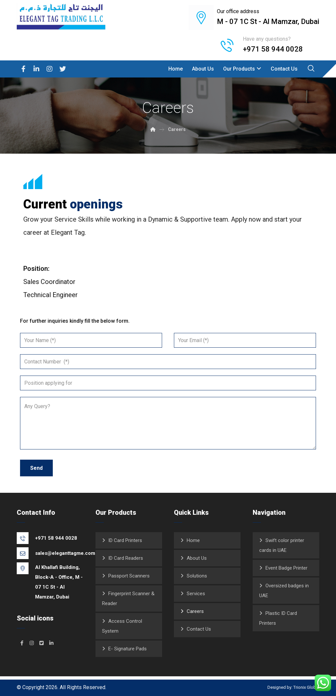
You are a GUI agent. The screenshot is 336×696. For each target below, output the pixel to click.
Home (193, 540)
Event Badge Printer (286, 568)
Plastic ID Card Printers (278, 618)
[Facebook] (23, 69)
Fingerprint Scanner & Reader (128, 598)
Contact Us (199, 629)
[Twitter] (62, 69)
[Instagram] (49, 69)
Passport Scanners (129, 576)
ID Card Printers (125, 540)
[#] (22, 643)
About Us (197, 558)
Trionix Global (306, 687)
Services (196, 594)
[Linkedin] (36, 69)
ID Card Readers (125, 558)
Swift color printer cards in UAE (281, 545)
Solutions (197, 576)
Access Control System (122, 626)
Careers (195, 611)
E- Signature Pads (127, 649)
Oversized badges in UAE (284, 590)
